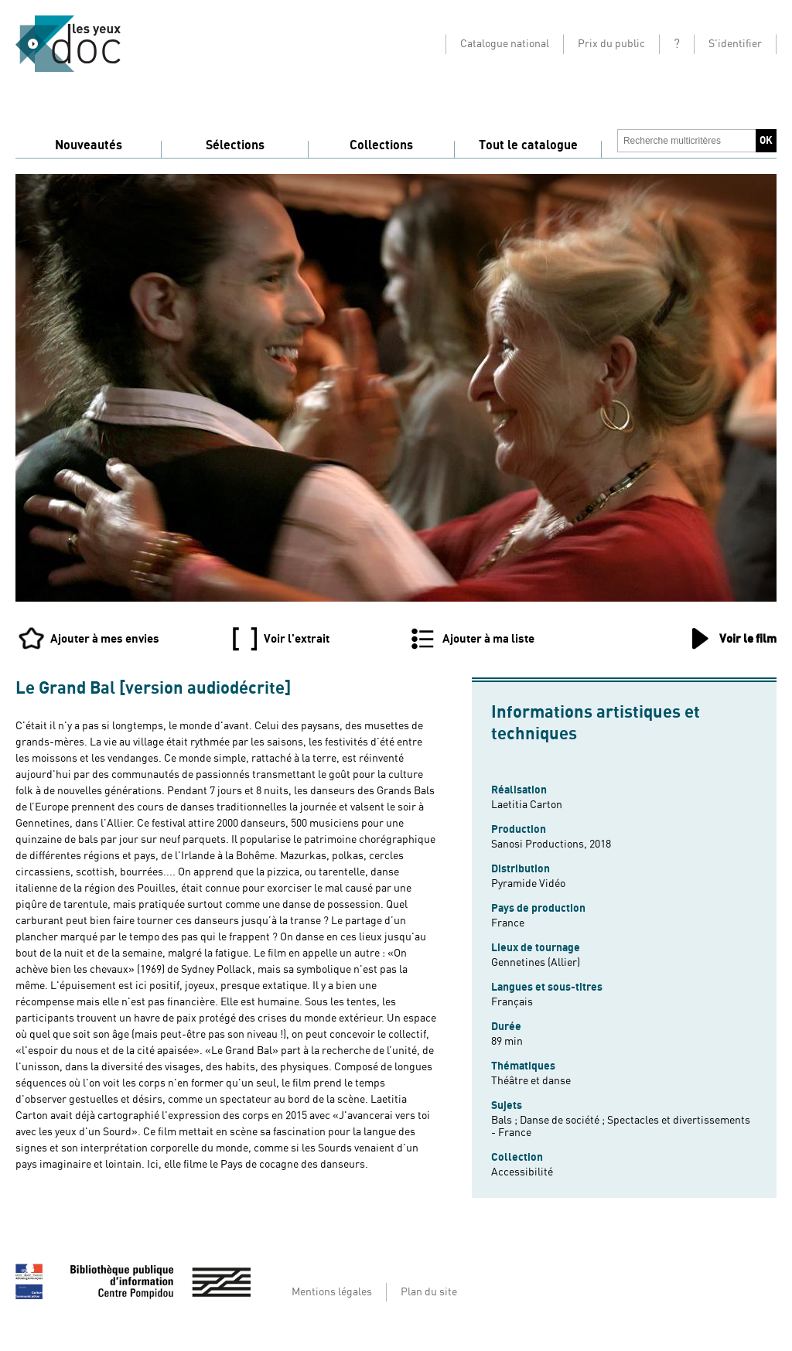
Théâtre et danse (531, 1081)
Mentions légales (332, 1292)
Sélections (235, 145)
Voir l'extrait (296, 639)
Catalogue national (504, 44)
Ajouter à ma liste (488, 639)
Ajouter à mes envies (104, 639)
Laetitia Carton (526, 805)
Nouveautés (88, 145)
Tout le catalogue (528, 145)
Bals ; (505, 1120)
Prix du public (611, 44)
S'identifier (735, 44)
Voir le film (748, 639)
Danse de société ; (563, 1120)
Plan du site (429, 1292)
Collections (381, 145)
